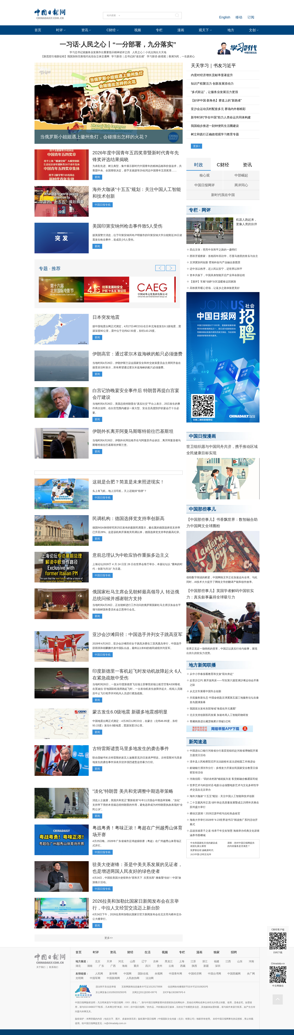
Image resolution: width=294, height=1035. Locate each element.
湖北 (78, 965)
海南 (124, 965)
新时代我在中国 (223, 195)
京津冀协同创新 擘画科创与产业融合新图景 (215, 262)
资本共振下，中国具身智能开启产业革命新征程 (217, 275)
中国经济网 (195, 973)
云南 (171, 965)
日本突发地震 (105, 317)
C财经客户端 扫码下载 (278, 941)
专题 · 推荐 (50, 268)
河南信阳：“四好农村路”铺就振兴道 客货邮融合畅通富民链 (224, 778)
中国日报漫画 (202, 436)
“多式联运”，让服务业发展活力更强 (214, 92)
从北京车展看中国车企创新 (205, 691)
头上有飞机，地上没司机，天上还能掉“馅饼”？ (119, 490)
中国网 (127, 973)
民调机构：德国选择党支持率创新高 (128, 518)
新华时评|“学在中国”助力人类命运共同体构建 (221, 117)
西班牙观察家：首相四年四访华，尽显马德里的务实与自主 (224, 255)
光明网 (79, 978)
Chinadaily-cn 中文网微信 (278, 974)
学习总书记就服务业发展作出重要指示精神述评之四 (100, 52)
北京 (97, 961)
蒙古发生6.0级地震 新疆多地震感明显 (129, 711)
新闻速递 (198, 741)
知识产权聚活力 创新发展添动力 (212, 83)
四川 (148, 965)
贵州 (159, 965)
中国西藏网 (234, 973)
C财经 (111, 30)
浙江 (205, 961)
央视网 (159, 973)
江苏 (193, 961)
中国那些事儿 (202, 509)
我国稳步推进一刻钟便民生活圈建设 (215, 125)
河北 (121, 961)
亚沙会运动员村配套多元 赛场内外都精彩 (218, 109)
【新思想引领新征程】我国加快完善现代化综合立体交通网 (75, 56)
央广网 (251, 973)
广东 (101, 965)
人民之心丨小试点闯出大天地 (149, 52)
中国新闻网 (113, 978)
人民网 (99, 973)
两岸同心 (241, 185)
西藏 (182, 965)
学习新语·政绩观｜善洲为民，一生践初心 (171, 56)
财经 (130, 952)
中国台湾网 (214, 973)
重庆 (136, 965)
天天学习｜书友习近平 (213, 65)
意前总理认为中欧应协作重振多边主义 (130, 555)
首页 (37, 30)
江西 (228, 961)
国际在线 (143, 973)
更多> (196, 146)
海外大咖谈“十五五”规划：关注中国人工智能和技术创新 (222, 796)
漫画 (180, 30)
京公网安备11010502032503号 (111, 992)
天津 (109, 961)
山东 (239, 961)
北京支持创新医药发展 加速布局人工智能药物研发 (219, 714)
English (224, 17)
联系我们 (53, 967)
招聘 (234, 952)
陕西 (194, 965)
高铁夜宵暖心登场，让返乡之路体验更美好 (215, 287)
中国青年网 (175, 973)
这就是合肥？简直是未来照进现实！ (128, 481)
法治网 (150, 978)
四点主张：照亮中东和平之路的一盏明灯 (213, 249)
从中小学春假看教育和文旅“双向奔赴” (211, 673)
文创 (252, 30)
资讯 (84, 30)
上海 (181, 961)
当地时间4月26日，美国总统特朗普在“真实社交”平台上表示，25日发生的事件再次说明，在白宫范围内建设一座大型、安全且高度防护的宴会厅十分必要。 (136, 408)
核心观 (205, 175)
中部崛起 (241, 175)
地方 (230, 30)
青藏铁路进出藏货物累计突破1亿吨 (210, 721)
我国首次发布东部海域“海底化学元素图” (213, 708)
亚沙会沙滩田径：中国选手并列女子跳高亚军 (137, 634)
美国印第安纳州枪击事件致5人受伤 (127, 226)
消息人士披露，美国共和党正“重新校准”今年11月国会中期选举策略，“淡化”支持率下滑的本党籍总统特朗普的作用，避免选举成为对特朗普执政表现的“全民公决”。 (137, 805)
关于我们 (40, 967)
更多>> (108, 937)
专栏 (159, 30)
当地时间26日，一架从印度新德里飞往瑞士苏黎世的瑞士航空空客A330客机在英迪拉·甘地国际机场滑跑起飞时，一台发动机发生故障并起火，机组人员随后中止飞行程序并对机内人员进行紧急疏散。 (137, 689)
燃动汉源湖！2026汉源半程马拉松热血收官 (215, 813)
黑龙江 (169, 961)
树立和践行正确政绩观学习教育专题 (215, 134)
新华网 (113, 973)
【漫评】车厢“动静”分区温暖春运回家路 (213, 281)
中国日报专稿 (102, 204)
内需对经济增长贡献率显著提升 (212, 75)
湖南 (89, 965)
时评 (59, 30)
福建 (216, 961)
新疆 (206, 965)
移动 (239, 17)
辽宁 (144, 961)
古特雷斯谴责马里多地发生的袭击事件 (130, 748)
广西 (113, 965)
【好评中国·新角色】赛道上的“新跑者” (216, 100)
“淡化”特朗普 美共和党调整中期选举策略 (132, 791)
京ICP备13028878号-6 (174, 992)
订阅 (251, 17)
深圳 (217, 965)
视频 (137, 30)
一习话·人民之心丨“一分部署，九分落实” (118, 44)
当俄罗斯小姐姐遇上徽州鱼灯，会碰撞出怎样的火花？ (94, 136)
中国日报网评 (204, 185)
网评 (206, 210)
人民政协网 (132, 978)
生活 (148, 952)
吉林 (155, 961)
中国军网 (95, 978)
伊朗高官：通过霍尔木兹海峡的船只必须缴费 (137, 353)
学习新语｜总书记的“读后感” (128, 56)
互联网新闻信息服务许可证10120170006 (142, 986)
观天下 (204, 30)
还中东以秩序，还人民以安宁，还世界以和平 (216, 268)
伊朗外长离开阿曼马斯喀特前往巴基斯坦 (132, 431)
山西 (132, 961)
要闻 (97, 177)
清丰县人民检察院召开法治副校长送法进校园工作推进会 (222, 761)
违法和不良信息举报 (106, 986)
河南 (251, 961)
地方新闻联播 (202, 665)
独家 (217, 952)
